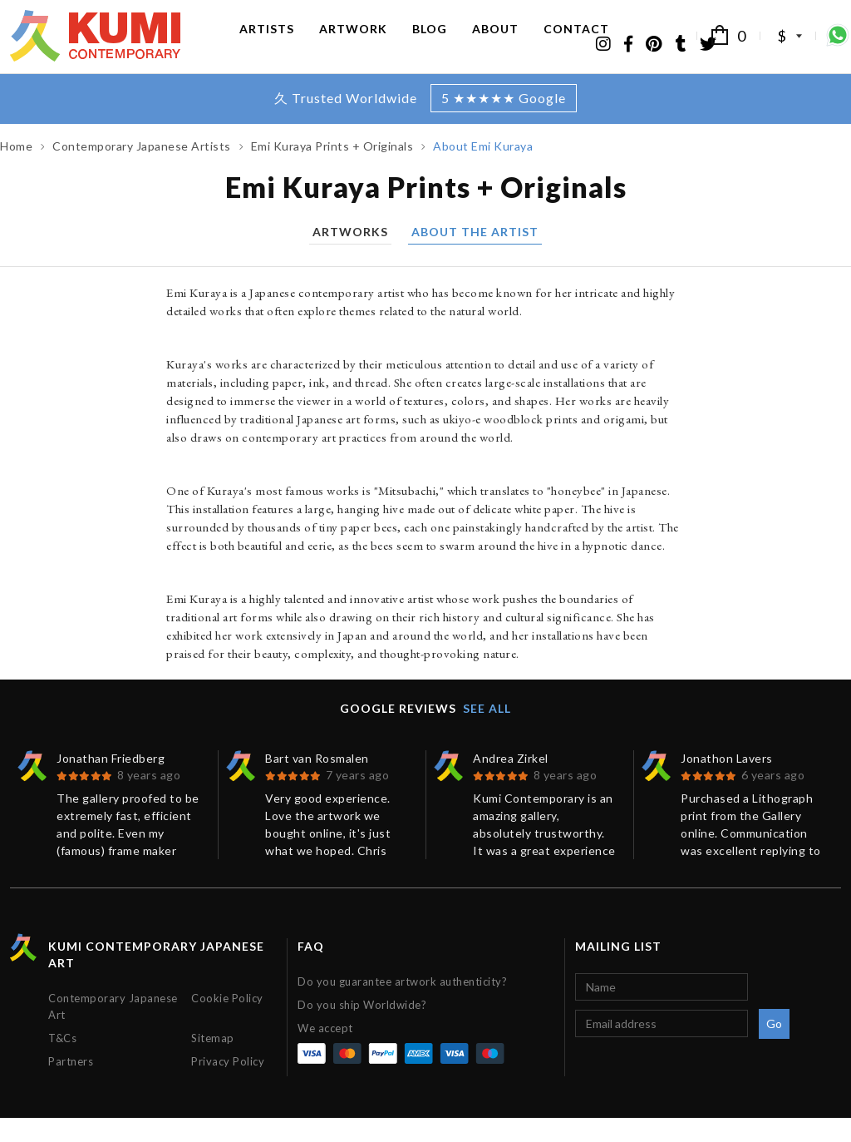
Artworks (350, 256)
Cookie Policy (227, 1022)
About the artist (475, 256)
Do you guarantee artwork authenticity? (402, 1005)
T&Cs (62, 1062)
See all (487, 732)
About (495, 39)
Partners (70, 1085)
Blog (429, 39)
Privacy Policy (227, 1085)
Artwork (353, 39)
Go (774, 1048)
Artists (266, 39)
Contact (576, 39)
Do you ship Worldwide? (362, 1029)
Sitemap (212, 1062)
